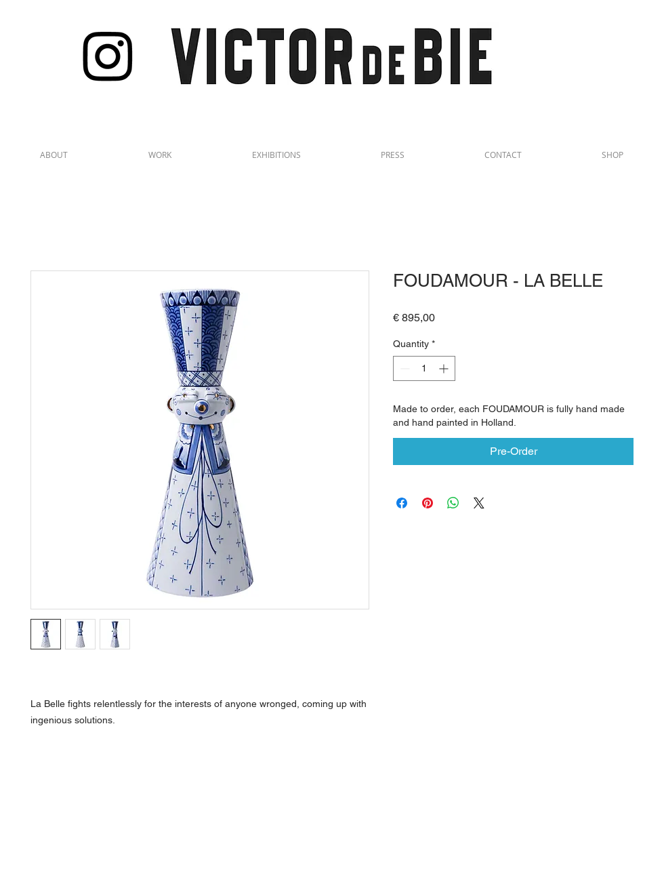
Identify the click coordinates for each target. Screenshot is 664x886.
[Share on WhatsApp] (453, 503)
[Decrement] (403, 368)
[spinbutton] (424, 368)
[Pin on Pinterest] (427, 503)
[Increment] (444, 368)
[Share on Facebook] (402, 503)
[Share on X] (479, 503)
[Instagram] (108, 55)
